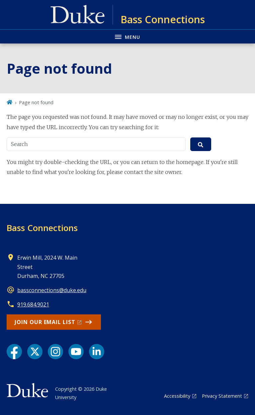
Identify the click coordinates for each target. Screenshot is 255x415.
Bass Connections (42, 228)
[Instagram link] (55, 351)
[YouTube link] (76, 351)
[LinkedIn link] (96, 351)
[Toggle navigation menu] (127, 36)
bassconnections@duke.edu (51, 290)
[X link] (34, 351)
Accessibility (177, 396)
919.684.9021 (33, 304)
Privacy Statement (222, 396)
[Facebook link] (14, 351)
